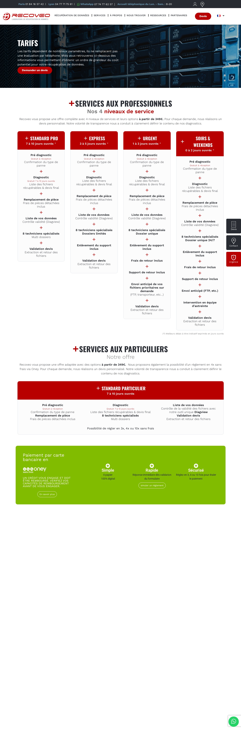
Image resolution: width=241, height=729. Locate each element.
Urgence (233, 262)
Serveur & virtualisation (203, 594)
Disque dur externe (38, 594)
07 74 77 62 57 (103, 4)
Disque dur (79, 591)
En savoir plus (47, 494)
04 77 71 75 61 (63, 4)
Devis (234, 229)
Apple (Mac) (79, 633)
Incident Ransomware (38, 635)
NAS (162, 591)
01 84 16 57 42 (34, 4)
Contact (233, 245)
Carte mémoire (162, 633)
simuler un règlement (152, 485)
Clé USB (120, 633)
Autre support (203, 633)
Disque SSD (120, 591)
